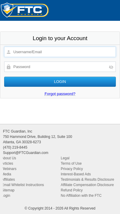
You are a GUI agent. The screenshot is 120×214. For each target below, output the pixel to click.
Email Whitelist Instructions (22, 185)
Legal (65, 158)
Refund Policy (72, 190)
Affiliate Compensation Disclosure (87, 185)
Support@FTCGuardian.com (25, 153)
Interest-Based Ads (76, 174)
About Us (8, 158)
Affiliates (8, 179)
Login (5, 195)
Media (6, 174)
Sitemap (8, 190)
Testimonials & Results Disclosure (87, 179)
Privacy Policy (72, 169)
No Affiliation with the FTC (81, 195)
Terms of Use (71, 163)
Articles (7, 163)
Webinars (8, 169)
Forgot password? (59, 94)
